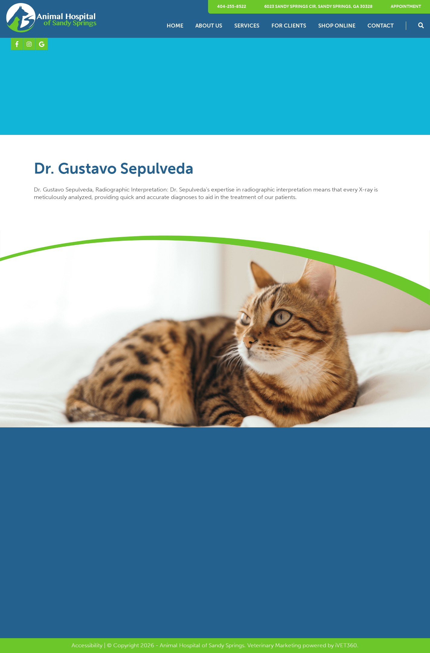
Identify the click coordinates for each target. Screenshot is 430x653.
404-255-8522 (231, 6)
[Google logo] (42, 44)
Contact (380, 25)
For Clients (288, 25)
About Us (208, 25)
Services (246, 25)
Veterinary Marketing (274, 645)
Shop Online (336, 25)
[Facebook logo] (17, 44)
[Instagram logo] (29, 44)
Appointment (406, 6)
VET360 (346, 645)
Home (175, 25)
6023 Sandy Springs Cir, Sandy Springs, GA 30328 (318, 6)
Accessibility (87, 645)
